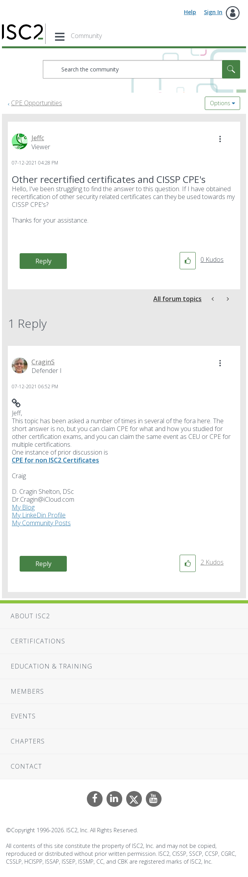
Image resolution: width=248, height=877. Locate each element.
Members (27, 691)
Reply (43, 261)
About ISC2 (30, 616)
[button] (220, 138)
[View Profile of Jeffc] (37, 137)
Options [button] (220, 103)
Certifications (38, 641)
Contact (26, 766)
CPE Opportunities (36, 103)
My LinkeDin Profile (39, 515)
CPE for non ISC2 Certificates (55, 460)
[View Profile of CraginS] (43, 362)
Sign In (213, 12)
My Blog (23, 507)
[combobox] (141, 69)
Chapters (28, 741)
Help (190, 12)
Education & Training (51, 666)
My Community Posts (41, 523)
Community (86, 35)
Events (23, 716)
